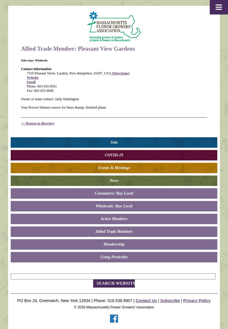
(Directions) (120, 73)
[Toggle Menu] (219, 7)
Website (32, 78)
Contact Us (146, 300)
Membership (114, 244)
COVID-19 (114, 155)
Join (114, 142)
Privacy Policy (197, 300)
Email (31, 82)
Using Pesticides (114, 257)
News (113, 180)
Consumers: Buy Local (114, 193)
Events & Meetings (114, 168)
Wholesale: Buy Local (114, 206)
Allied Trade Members (114, 231)
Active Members (114, 219)
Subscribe (170, 300)
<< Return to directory (37, 123)
